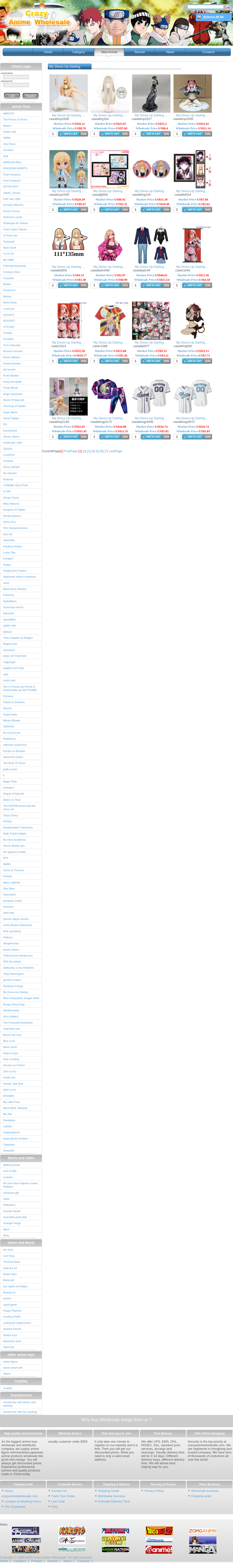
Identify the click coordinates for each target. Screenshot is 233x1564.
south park (9, 680)
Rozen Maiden (11, 357)
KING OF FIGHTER (14, 656)
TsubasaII (8, 241)
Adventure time (12, 1341)
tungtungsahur (11, 1132)
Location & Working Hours (23, 1501)
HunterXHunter (12, 363)
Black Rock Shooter (14, 589)
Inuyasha (8, 278)
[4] (93, 451)
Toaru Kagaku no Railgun (18, 637)
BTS (5, 858)
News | (69, 1561)
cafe (5, 674)
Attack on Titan (12, 799)
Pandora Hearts (12, 546)
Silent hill (8, 1347)
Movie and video (21, 1158)
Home (48, 52)
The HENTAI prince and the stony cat (19, 807)
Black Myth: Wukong (15, 1108)
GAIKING (8, 726)
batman (7, 631)
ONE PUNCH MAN (14, 833)
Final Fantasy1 (11, 174)
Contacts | (85, 1561)
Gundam (8, 150)
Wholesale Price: (69, 128)
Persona (8, 696)
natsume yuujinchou (15, 744)
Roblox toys (10, 1335)
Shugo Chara (11, 497)
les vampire (10, 473)
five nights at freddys (15, 1286)
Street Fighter (11, 418)
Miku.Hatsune (11, 503)
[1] (80, 451)
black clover (10, 1046)
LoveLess (8, 308)
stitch (6, 1229)
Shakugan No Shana (15, 223)
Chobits (7, 333)
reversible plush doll (15, 1217)
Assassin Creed (12, 900)
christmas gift (11, 1192)
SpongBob (9, 619)
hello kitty (8, 912)
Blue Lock (9, 1040)
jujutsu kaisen (11, 949)
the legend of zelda (14, 852)
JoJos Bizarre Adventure (17, 925)
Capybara (9, 1144)
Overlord (8, 906)
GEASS (7, 448)
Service (139, 52)
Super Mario (10, 412)
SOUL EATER (11, 467)
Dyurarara (9, 650)
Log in (211, 1)
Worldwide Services (111, 1496)
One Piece (9, 144)
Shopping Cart (195, 1)
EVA (5, 156)
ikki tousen (9, 369)
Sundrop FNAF (12, 1316)
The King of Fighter (14, 406)
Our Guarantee (15, 1506)
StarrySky (9, 540)
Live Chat (57, 1501)
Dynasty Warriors (13, 204)
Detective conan (12, 217)
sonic (6, 583)
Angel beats (10, 714)
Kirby (6, 1235)
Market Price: (69, 123)
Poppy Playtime (12, 1310)
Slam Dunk (9, 247)
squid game (10, 1304)
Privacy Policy (154, 1491)
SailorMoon (10, 601)
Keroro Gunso (11, 211)
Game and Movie (21, 1243)
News (170, 52)
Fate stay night (11, 198)
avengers (8, 787)
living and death (12, 381)
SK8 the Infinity (12, 961)
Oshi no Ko (9, 1071)
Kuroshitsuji (10, 430)
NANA (7, 137)
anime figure (10, 1361)
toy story (8, 1249)
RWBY (7, 864)
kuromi (7, 1298)
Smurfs (7, 708)
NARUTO (8, 113)
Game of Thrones (13, 870)
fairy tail (7, 534)
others (7, 1373)
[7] (106, 451)
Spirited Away (11, 1010)
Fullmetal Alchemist (14, 265)
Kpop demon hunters (15, 1138)
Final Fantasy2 (11, 180)
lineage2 (8, 558)
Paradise (8, 339)
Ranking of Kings (13, 986)
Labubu (7, 1126)
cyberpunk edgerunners (17, 1322)
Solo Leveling (11, 1059)
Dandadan (9, 1120)
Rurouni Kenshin (13, 351)
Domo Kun (9, 521)
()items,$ (213, 17)
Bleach (7, 125)
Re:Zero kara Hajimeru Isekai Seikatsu (20, 1185)
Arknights (8, 1095)
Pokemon (8, 595)
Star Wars (9, 888)
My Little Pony (11, 1102)
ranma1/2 (8, 314)
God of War (10, 1171)
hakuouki (8, 613)
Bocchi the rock (12, 1034)
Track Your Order (63, 1496)
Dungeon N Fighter (14, 509)
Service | (53, 1561)
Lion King (8, 1255)
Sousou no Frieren (14, 1065)
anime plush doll (12, 1367)
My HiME (8, 259)
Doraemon (9, 290)
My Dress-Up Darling (15, 992)
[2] (84, 451)
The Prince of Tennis (15, 119)
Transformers (21, 1395)
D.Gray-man (10, 235)
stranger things (12, 1223)
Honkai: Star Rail (13, 1083)
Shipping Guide (108, 1491)
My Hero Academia (14, 839)
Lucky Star (9, 552)
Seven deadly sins (14, 845)
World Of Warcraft (13, 400)
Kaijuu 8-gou (10, 1053)
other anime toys (21, 1355)
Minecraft (8, 1280)
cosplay (21, 1381)
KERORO (9, 320)
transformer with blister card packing (19, 1404)
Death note (9, 131)
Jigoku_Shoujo (11, 192)
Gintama (8, 460)
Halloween (9, 1204)
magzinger (9, 662)
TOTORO (8, 326)
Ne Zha (7, 1114)
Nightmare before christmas (19, 576)
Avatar (7, 564)
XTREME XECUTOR (15, 485)
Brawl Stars (10, 1274)
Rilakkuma (9, 738)
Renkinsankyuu (12, 515)
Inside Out (9, 1077)
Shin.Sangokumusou (15, 527)
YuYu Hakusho (11, 345)
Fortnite (7, 876)
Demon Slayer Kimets (16, 919)
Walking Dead (11, 1165)
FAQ (54, 1506)
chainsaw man (11, 1028)
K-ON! (7, 491)
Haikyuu (8, 937)
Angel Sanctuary (13, 394)
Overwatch (9, 894)
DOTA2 (7, 821)
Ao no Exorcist (11, 732)
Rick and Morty (12, 931)
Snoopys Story (11, 271)
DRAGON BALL (12, 162)
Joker (6, 1198)
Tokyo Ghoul (10, 815)
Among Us (9, 1292)
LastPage (115, 451)
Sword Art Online (13, 757)
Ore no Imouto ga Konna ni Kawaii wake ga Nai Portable (20, 688)
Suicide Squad (11, 1211)
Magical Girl (10, 643)
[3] (88, 451)
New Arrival (109, 52)
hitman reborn (11, 436)
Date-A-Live (10, 1268)
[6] (102, 451)
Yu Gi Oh (8, 253)
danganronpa (11, 943)
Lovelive (8, 1177)
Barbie (7, 284)
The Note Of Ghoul (14, 763)
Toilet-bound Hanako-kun (18, 955)
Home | (5, 1561)
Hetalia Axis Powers (15, 570)
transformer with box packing (20, 1411)
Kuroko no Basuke (14, 751)
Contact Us (59, 1491)
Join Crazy (226, 1)
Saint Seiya (10, 302)
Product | (37, 1561)
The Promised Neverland (17, 1022)
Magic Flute (10, 781)
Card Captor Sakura (15, 229)
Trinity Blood (10, 387)
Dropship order (201, 1496)
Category (78, 52)
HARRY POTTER (13, 668)
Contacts (208, 52)
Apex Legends (11, 882)
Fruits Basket (11, 375)
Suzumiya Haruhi (13, 607)
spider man (9, 625)
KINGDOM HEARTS (15, 168)
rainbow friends (12, 1328)
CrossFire (9, 454)
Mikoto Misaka (11, 720)
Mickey (7, 296)
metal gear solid (12, 442)
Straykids (8, 1150)
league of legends (13, 793)
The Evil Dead (11, 1261)
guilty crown (10, 769)
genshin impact (12, 979)
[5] (97, 451)
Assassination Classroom (18, 827)
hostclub (8, 479)
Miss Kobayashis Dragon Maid (21, 998)
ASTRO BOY (11, 186)
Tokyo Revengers (13, 973)
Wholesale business (205, 1491)
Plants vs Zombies (14, 702)
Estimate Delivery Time (114, 1501)
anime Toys (21, 106)
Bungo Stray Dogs (14, 1004)
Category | (21, 1561)
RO (5, 424)
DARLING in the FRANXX (18, 967)
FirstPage (71, 451)
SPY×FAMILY (11, 1016)
